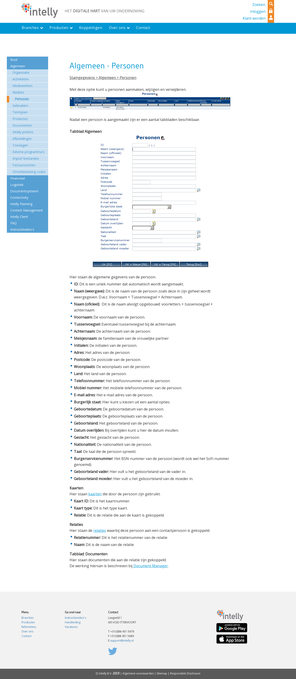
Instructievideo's (75, 618)
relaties (99, 530)
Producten (28, 622)
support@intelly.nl (122, 640)
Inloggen (257, 11)
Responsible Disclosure (185, 673)
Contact (26, 636)
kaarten (95, 493)
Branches (27, 618)
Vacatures (71, 627)
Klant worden (254, 18)
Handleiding (72, 622)
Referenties (28, 627)
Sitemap (162, 673)
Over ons (27, 631)
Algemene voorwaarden (138, 673)
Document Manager (150, 565)
